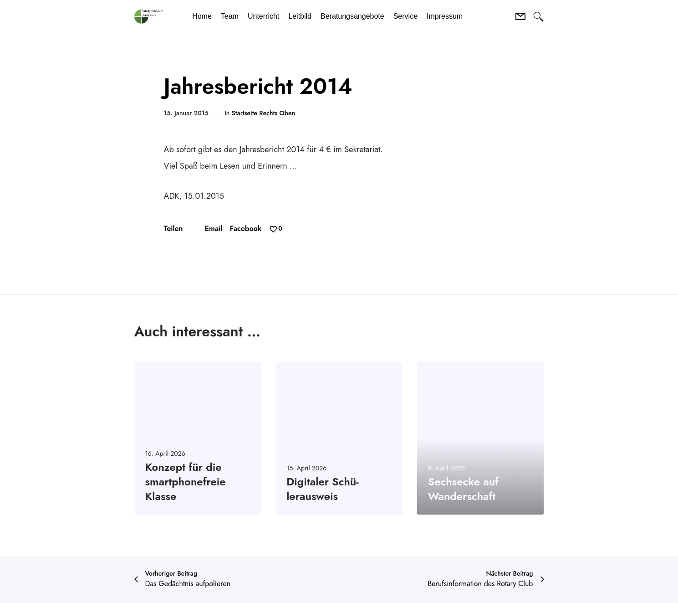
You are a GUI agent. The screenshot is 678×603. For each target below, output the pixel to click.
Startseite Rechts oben (263, 113)
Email (214, 228)
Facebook (246, 228)
